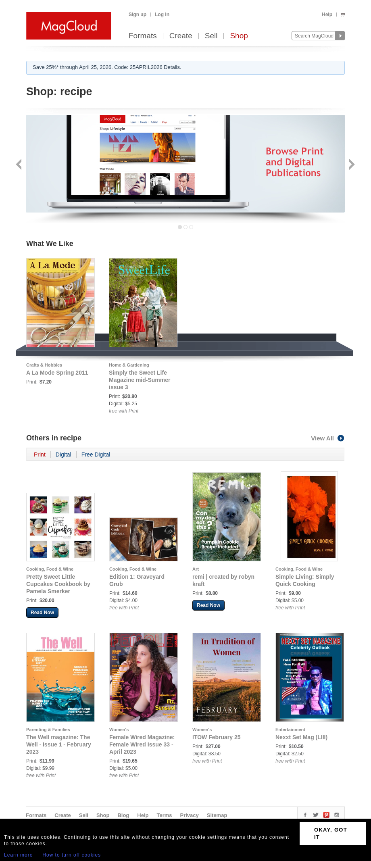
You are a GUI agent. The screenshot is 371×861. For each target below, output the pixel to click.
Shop (239, 36)
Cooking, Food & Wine (49, 569)
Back (19, 165)
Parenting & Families (48, 729)
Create (180, 36)
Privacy (189, 815)
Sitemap (217, 815)
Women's (119, 729)
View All (328, 438)
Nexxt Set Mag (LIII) (301, 737)
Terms (164, 815)
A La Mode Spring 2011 (57, 372)
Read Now (42, 612)
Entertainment (290, 729)
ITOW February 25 (216, 737)
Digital (63, 454)
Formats (143, 36)
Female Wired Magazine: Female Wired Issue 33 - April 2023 (142, 744)
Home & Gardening (129, 365)
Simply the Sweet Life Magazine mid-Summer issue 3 (139, 379)
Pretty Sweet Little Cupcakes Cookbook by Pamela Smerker (58, 583)
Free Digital (95, 454)
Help (327, 14)
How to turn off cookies (71, 855)
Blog (123, 815)
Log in (162, 14)
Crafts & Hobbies (44, 365)
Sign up (137, 14)
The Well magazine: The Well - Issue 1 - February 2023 (58, 744)
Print (40, 454)
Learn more (18, 855)
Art (195, 569)
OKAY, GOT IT (330, 833)
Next (351, 165)
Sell (211, 36)
